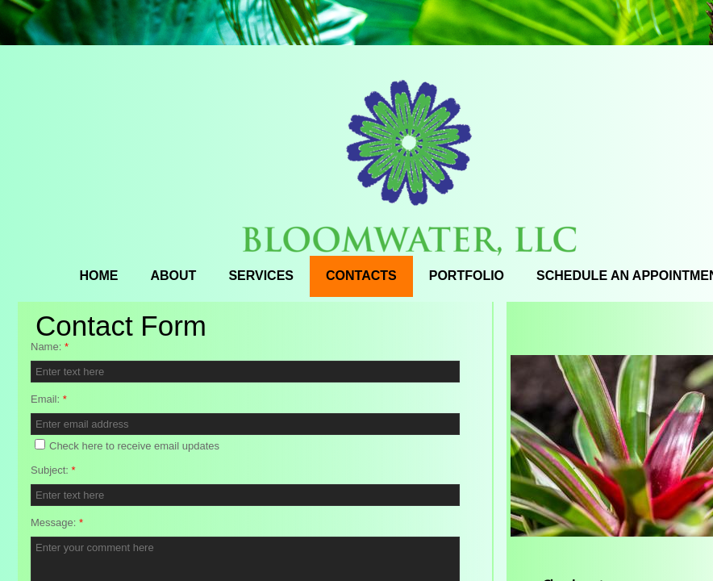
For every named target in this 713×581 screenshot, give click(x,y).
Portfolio (466, 275)
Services (261, 275)
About (174, 275)
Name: (50, 347)
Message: (57, 522)
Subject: (53, 470)
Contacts (361, 275)
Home (99, 275)
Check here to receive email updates (127, 445)
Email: (49, 399)
